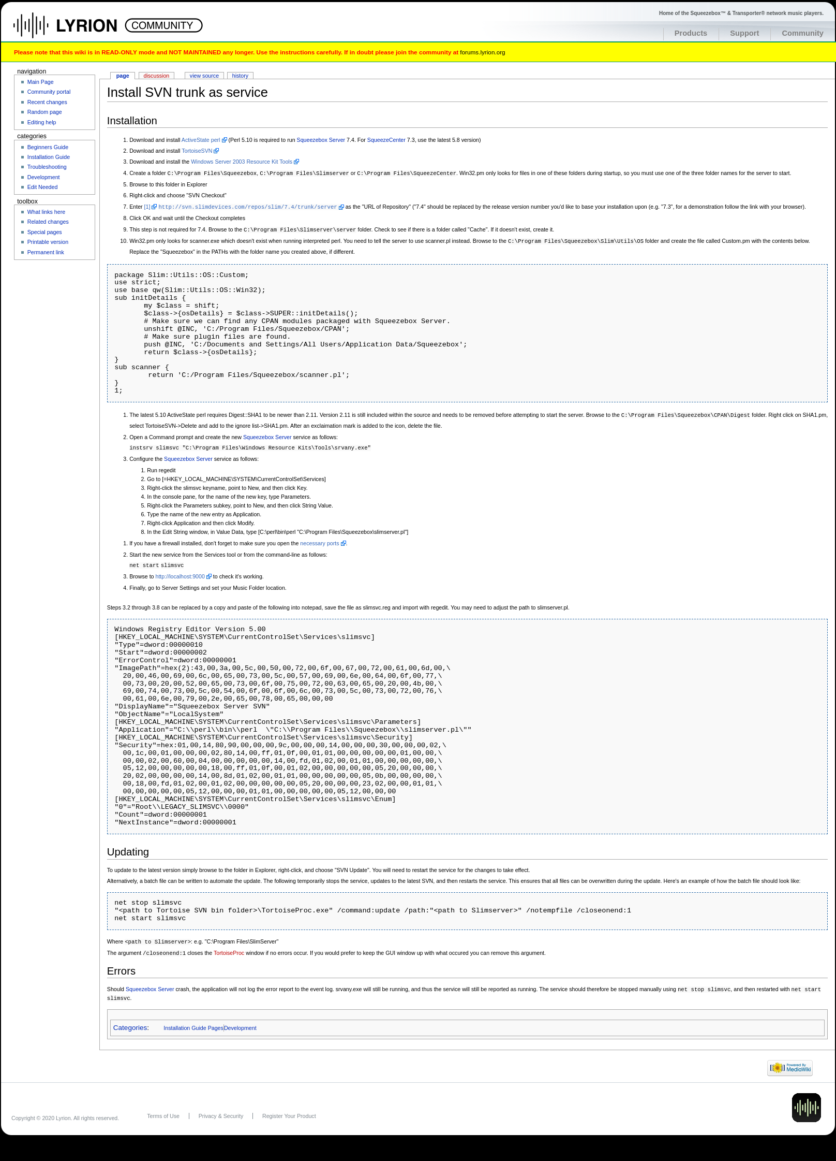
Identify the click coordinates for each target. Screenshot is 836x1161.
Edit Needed (42, 187)
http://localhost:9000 (179, 573)
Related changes (48, 222)
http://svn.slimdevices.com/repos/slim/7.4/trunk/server (247, 206)
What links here (46, 212)
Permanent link (45, 252)
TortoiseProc (229, 949)
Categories (130, 1022)
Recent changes (47, 102)
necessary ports (319, 540)
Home (76, 30)
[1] (147, 206)
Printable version (47, 242)
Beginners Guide (47, 147)
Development (240, 1022)
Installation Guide (48, 157)
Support (744, 33)
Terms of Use (163, 1110)
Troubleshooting (47, 167)
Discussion (157, 75)
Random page (44, 112)
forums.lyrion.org (482, 52)
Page (122, 75)
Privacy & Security (221, 1110)
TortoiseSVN (197, 151)
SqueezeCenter (386, 140)
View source (204, 75)
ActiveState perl (201, 140)
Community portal (49, 92)
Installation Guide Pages (193, 1022)
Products (691, 33)
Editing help (41, 122)
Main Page (40, 82)
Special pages (44, 232)
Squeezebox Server (321, 140)
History (240, 75)
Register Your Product (289, 1110)
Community (803, 33)
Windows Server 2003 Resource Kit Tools (241, 161)
